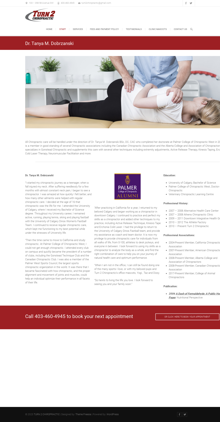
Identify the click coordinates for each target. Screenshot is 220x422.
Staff (62, 29)
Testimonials (134, 29)
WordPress (113, 414)
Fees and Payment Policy (104, 29)
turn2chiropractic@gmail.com (96, 3)
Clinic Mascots (158, 29)
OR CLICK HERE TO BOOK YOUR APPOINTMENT (187, 317)
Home (49, 29)
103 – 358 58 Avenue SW (41, 3)
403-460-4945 (67, 3)
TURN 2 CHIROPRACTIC (47, 414)
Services (78, 29)
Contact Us (180, 29)
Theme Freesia (83, 414)
